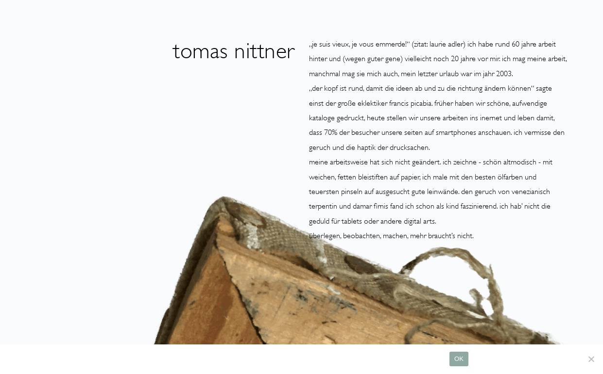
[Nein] (591, 359)
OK (459, 358)
